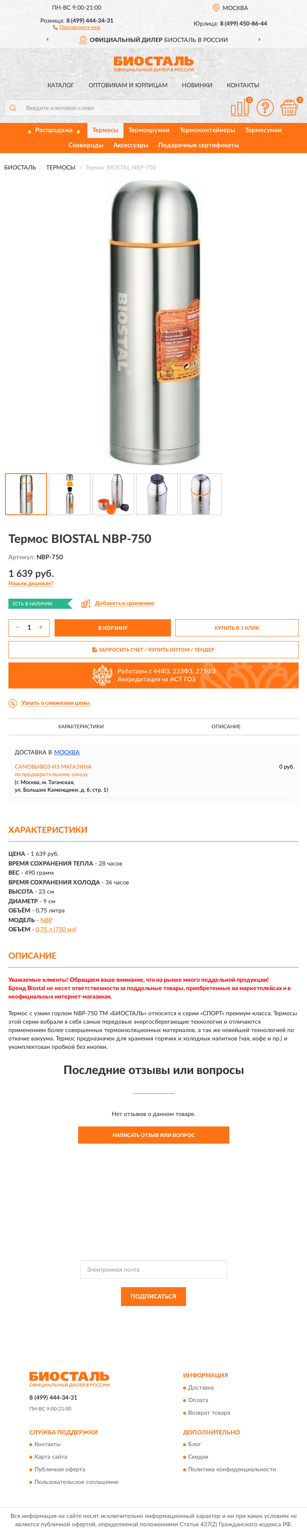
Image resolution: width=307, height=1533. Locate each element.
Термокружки (149, 130)
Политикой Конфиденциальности (195, 1315)
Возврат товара (209, 1413)
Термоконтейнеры (207, 130)
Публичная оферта (59, 1470)
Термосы (105, 130)
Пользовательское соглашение (76, 1482)
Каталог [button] (60, 86)
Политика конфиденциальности (232, 1470)
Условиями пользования (141, 1322)
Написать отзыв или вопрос (154, 1135)
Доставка (201, 1388)
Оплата (198, 1400)
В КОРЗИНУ (113, 628)
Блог (194, 1444)
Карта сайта (50, 1457)
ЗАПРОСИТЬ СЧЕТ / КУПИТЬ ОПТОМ (153, 649)
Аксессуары (130, 145)
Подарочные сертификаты (198, 145)
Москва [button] (67, 753)
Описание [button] (226, 726)
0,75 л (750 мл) (56, 930)
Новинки (197, 86)
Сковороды (85, 145)
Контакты (243, 86)
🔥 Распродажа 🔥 (54, 130)
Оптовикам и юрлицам (128, 86)
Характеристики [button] (81, 726)
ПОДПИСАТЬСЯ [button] (153, 1297)
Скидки (198, 1457)
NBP (46, 920)
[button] (76, 26)
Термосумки (263, 130)
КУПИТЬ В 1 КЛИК (237, 628)
